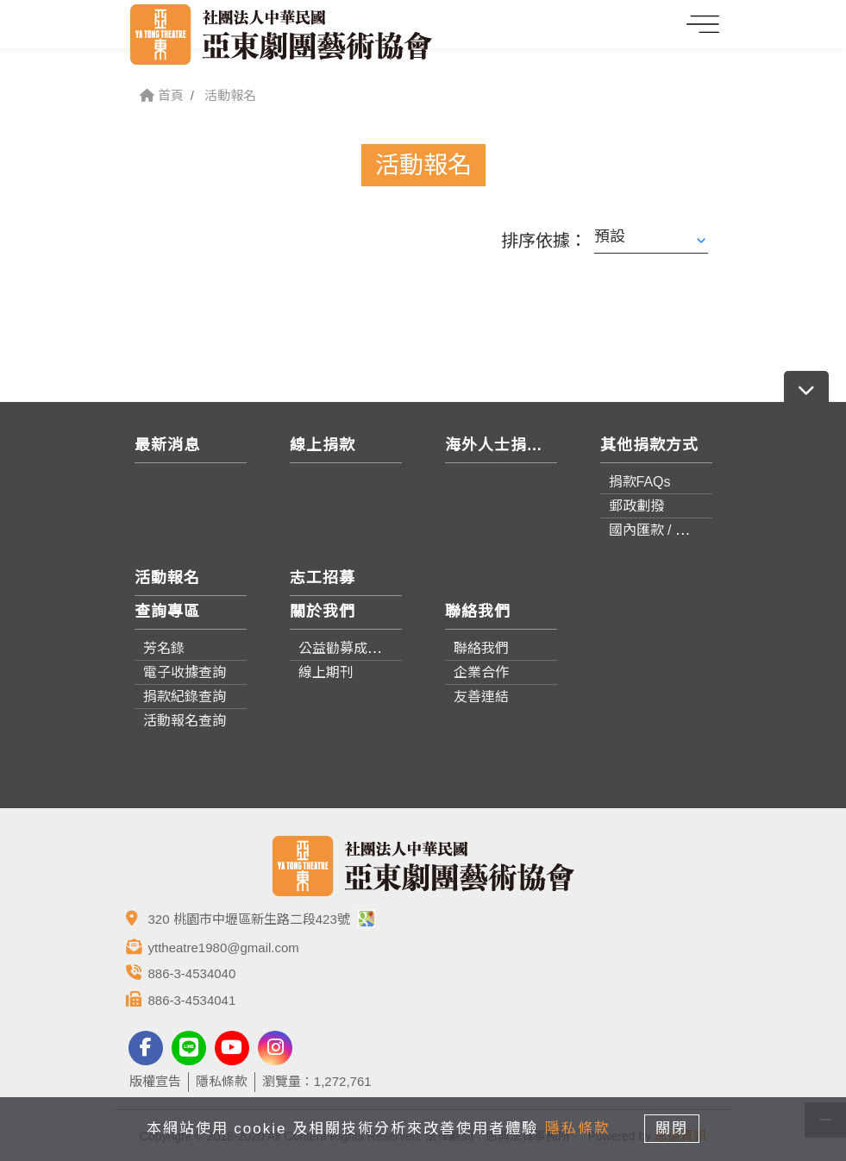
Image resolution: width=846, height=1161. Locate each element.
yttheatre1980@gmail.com (223, 947)
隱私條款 (222, 1081)
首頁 (162, 95)
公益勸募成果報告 (353, 648)
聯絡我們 (481, 648)
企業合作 (481, 672)
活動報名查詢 (184, 720)
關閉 (672, 1129)
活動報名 (230, 95)
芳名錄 (164, 648)
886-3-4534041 (192, 1000)
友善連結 (481, 696)
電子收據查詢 (184, 672)
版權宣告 (155, 1081)
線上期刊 (326, 672)
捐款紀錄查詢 (184, 696)
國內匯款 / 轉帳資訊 (669, 530)
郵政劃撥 (636, 506)
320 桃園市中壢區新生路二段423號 (261, 919)
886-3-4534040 (192, 973)
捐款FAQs (640, 481)
